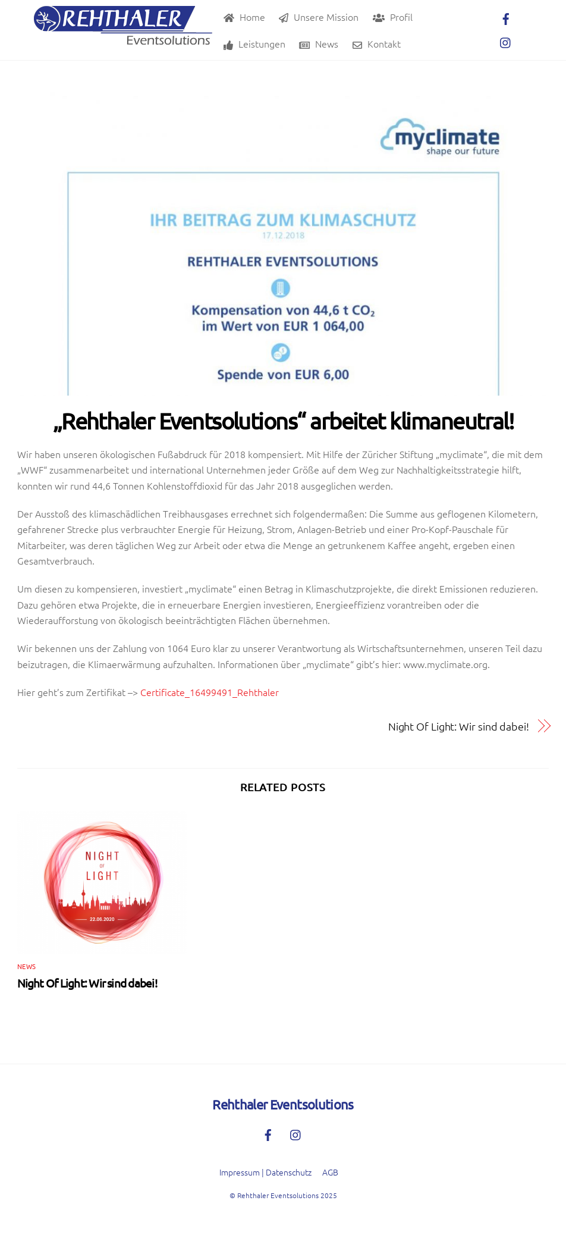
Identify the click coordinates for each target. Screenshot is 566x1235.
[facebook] (506, 16)
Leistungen (254, 43)
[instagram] (506, 40)
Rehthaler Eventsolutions (278, 1195)
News (318, 43)
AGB (330, 1172)
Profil (393, 16)
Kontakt (377, 43)
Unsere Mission (319, 16)
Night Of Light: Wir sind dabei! (458, 726)
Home (244, 16)
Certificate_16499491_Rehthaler (209, 691)
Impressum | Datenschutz (265, 1172)
